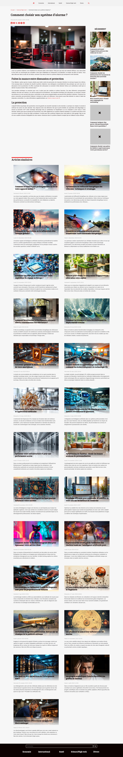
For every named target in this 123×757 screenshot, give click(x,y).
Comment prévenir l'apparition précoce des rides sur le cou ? (99, 51)
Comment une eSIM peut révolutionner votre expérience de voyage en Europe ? (33, 276)
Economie (41, 3)
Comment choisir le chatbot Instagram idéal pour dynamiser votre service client (35, 543)
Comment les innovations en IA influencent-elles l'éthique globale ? (35, 232)
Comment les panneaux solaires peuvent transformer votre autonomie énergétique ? (84, 232)
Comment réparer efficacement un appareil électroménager (33, 721)
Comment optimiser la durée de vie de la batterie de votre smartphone (35, 365)
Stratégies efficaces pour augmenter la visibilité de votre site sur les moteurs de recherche (87, 499)
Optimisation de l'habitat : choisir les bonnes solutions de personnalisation (84, 454)
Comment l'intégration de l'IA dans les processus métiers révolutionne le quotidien (86, 410)
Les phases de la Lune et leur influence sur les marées (85, 632)
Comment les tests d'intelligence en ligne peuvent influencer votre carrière (35, 499)
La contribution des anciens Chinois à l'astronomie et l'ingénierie (87, 588)
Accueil (13, 10)
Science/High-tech (71, 3)
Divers (82, 3)
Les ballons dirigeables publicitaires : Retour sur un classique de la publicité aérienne (36, 632)
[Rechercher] (59, 746)
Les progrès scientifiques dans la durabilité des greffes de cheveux (85, 677)
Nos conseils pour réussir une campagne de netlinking (99, 100)
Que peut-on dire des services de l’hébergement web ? (34, 677)
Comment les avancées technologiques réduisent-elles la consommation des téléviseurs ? (35, 321)
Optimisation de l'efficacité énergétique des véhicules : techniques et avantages (84, 187)
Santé (60, 3)
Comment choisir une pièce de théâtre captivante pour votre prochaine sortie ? (100, 148)
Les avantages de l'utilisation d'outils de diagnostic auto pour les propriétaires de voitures (36, 588)
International (51, 3)
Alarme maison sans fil (54, 98)
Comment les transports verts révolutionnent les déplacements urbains (86, 321)
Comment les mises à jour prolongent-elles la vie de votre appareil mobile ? (36, 187)
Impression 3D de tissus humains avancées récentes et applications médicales (36, 410)
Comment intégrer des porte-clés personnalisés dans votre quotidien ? (99, 124)
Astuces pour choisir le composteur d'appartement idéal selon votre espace (87, 276)
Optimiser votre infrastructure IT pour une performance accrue (33, 454)
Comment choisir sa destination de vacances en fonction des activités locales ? (100, 75)
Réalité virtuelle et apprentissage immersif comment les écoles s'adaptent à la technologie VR (87, 365)
